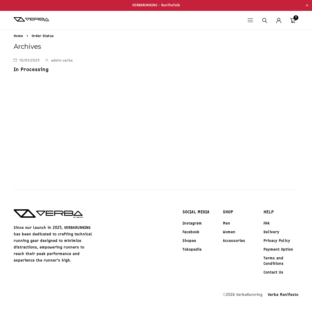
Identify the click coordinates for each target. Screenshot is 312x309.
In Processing (30, 69)
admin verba (62, 60)
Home (18, 36)
